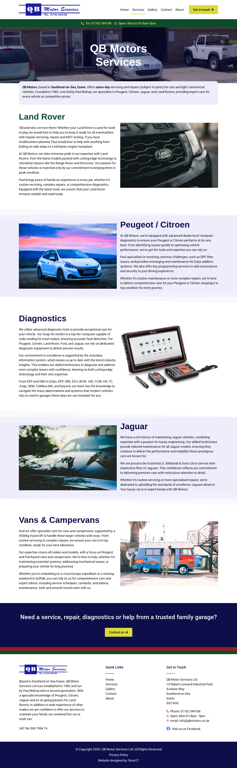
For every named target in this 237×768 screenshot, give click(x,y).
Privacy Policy (118, 755)
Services (138, 10)
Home (124, 10)
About (179, 10)
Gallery (152, 10)
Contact (166, 10)
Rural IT (133, 760)
